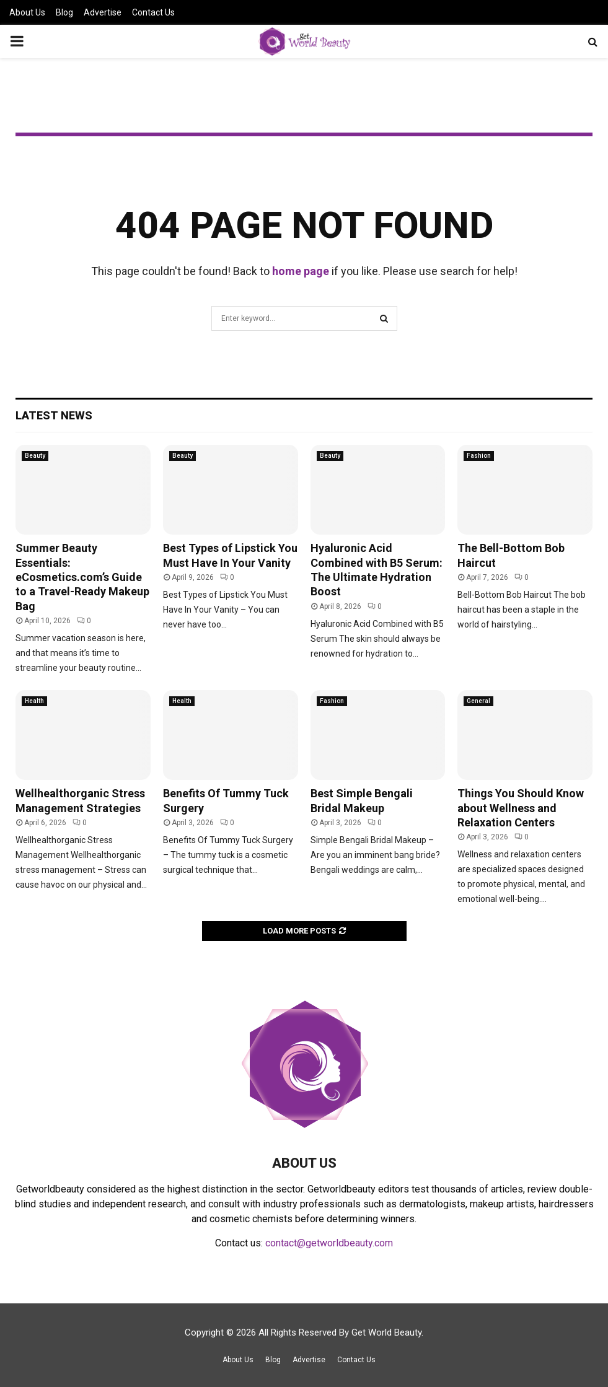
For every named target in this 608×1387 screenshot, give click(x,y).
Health (34, 701)
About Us (27, 12)
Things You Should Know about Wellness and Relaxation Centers (520, 808)
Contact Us (153, 12)
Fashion (479, 455)
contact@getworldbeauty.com (329, 1243)
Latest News (53, 415)
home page (300, 271)
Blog (64, 12)
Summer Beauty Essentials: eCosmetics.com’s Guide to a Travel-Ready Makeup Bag (82, 577)
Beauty (35, 455)
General (478, 701)
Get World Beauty (386, 1332)
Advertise (102, 12)
